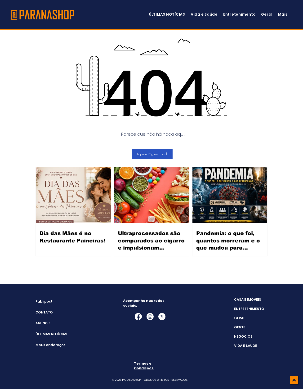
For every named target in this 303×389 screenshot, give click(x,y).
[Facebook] (138, 316)
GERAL (239, 318)
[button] (282, 14)
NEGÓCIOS (243, 336)
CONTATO (44, 312)
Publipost (44, 301)
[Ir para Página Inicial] (152, 154)
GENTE (239, 327)
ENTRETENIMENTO (249, 308)
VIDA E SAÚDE (245, 345)
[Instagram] (150, 316)
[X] (161, 316)
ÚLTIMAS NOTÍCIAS (47, 334)
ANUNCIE (43, 323)
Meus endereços (47, 345)
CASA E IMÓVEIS (247, 299)
